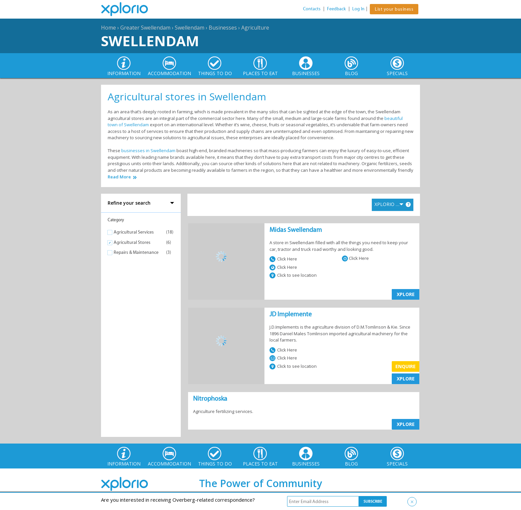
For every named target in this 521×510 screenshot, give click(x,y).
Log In (358, 9)
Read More (119, 177)
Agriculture (255, 27)
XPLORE (406, 294)
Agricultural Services (134, 232)
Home (108, 27)
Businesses (223, 27)
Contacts (312, 9)
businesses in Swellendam (148, 150)
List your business (394, 9)
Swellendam (189, 27)
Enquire (405, 366)
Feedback (336, 9)
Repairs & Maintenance (136, 252)
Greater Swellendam (145, 27)
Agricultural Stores (132, 242)
